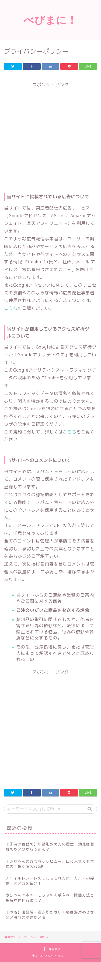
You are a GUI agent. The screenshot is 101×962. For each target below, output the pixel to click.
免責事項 (55, 949)
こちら (11, 308)
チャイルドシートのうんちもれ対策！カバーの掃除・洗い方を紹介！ (49, 880)
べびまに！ (50, 19)
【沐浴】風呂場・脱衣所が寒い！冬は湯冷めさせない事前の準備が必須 (49, 914)
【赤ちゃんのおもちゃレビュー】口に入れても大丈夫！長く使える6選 (49, 864)
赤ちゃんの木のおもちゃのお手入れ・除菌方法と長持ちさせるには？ (49, 897)
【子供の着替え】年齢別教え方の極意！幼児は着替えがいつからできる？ (49, 846)
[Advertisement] (50, 138)
